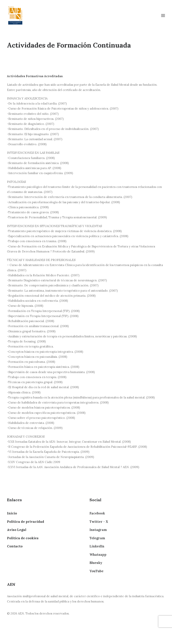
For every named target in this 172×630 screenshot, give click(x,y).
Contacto (15, 546)
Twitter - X (99, 521)
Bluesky (96, 563)
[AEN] (15, 15)
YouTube (97, 571)
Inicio (12, 513)
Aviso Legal (16, 530)
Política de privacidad (25, 521)
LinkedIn (97, 546)
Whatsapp (98, 554)
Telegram (97, 538)
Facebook (97, 513)
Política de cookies (23, 538)
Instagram (98, 530)
